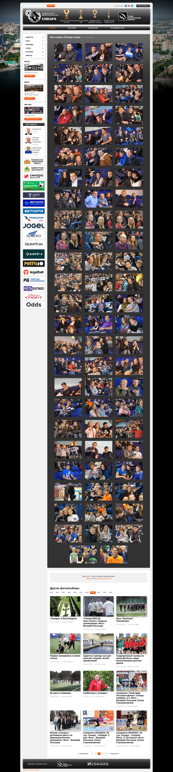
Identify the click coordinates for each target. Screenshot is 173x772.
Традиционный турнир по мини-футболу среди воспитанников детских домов (130, 659)
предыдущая (83, 753)
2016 (86, 592)
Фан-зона (72, 28)
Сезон (28, 48)
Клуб (28, 41)
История (29, 52)
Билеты (29, 55)
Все (51, 592)
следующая (114, 753)
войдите (89, 578)
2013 (104, 592)
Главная (52, 28)
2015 (92, 592)
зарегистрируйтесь (104, 578)
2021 (57, 592)
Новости (29, 37)
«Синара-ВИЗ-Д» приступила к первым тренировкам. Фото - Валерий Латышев (95, 622)
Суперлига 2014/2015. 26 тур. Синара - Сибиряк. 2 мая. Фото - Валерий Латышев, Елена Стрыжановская (96, 738)
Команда (29, 44)
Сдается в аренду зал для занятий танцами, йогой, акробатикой (97, 658)
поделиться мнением (32, 119)
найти (50, 5)
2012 (110, 592)
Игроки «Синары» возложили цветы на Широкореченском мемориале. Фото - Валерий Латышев (65, 738)
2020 (63, 592)
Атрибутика (93, 28)
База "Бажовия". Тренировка (125, 619)
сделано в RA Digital (31, 770)
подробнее (29, 76)
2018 (75, 592)
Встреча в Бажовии (60, 693)
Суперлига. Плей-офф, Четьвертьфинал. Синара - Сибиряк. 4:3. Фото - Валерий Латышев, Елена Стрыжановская (130, 698)
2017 (80, 592)
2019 (69, 592)
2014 (98, 592)
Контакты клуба (142, 6)
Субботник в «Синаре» (95, 693)
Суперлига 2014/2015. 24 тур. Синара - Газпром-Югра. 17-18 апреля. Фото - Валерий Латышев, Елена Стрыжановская (130, 738)
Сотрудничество (117, 28)
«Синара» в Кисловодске (63, 618)
